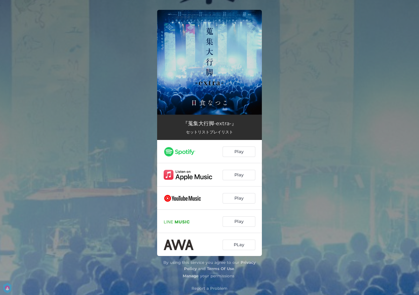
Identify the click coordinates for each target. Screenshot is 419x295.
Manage (191, 275)
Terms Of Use (220, 268)
